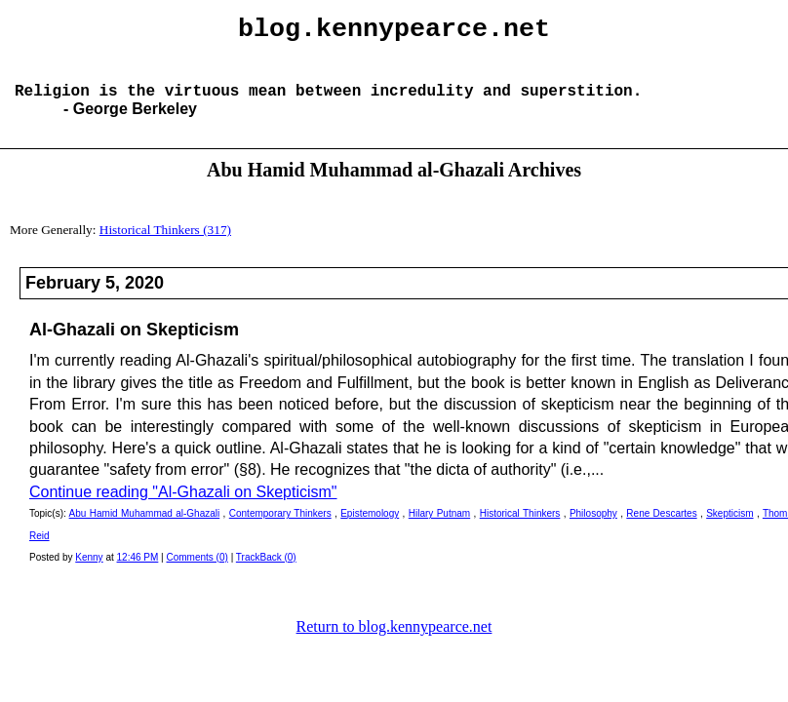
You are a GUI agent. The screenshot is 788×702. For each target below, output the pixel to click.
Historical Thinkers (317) (165, 245)
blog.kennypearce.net (394, 32)
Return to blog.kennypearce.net (394, 642)
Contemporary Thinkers (280, 529)
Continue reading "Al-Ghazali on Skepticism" (183, 507)
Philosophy (593, 529)
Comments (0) (197, 572)
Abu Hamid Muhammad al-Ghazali (144, 529)
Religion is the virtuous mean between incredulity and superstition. (328, 105)
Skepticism (729, 529)
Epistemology (369, 529)
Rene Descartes (661, 529)
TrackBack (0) (266, 572)
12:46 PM (138, 572)
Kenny (88, 572)
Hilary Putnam (439, 529)
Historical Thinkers (520, 529)
